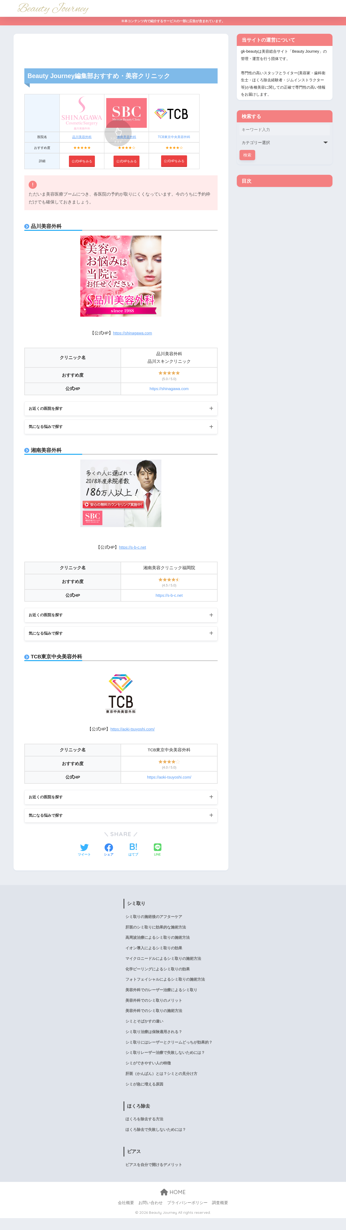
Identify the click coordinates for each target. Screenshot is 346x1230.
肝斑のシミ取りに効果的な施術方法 (155, 931)
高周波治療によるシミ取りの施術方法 (157, 942)
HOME (173, 1204)
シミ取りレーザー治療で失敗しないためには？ (165, 1062)
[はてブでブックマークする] (133, 853)
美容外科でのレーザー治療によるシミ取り (161, 996)
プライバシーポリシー (187, 1214)
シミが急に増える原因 (144, 1094)
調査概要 (220, 1214)
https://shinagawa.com (132, 333)
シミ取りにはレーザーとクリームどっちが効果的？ (168, 1051)
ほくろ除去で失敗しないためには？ (155, 1141)
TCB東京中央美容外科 (174, 137)
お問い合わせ (150, 1214)
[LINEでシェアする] (157, 853)
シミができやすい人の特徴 (148, 1073)
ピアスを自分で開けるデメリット (153, 1176)
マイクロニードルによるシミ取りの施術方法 (163, 963)
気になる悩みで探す (48, 427)
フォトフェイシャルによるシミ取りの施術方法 (165, 985)
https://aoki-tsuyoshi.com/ (132, 731)
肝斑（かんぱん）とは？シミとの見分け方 (161, 1083)
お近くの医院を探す (48, 409)
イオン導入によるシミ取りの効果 (153, 952)
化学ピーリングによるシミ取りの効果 (157, 974)
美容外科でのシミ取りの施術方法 (153, 1018)
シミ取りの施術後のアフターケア (153, 920)
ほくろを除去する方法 (144, 1130)
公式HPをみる (174, 161)
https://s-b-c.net (132, 548)
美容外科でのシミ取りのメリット (153, 1007)
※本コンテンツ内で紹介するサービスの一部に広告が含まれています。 (173, 21)
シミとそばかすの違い (144, 1029)
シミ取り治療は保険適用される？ (153, 1040)
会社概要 (126, 1214)
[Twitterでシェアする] (84, 853)
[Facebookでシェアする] (109, 853)
